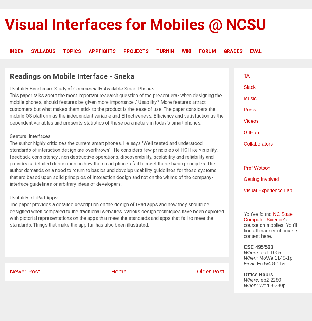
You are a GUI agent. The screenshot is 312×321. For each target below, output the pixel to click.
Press (250, 109)
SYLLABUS (43, 51)
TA (247, 76)
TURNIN (165, 51)
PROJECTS (136, 51)
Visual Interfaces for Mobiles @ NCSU (135, 25)
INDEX (16, 51)
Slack (250, 87)
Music (250, 98)
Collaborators (258, 143)
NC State (283, 214)
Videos (251, 121)
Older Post (210, 271)
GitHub (251, 132)
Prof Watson (257, 168)
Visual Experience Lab (268, 190)
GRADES (233, 51)
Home (118, 271)
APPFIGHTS (102, 51)
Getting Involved (261, 179)
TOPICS (72, 51)
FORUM (207, 51)
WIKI (186, 51)
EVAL (256, 51)
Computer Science (264, 219)
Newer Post (25, 271)
